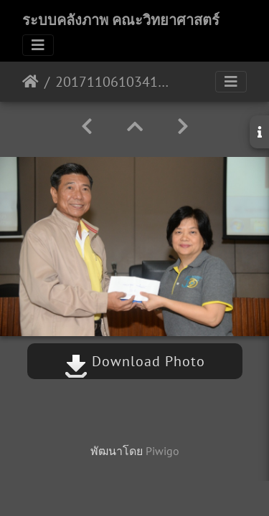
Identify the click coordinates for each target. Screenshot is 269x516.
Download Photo (135, 361)
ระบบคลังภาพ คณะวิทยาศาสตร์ (121, 20)
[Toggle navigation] (38, 45)
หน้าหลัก (30, 81)
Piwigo (162, 451)
